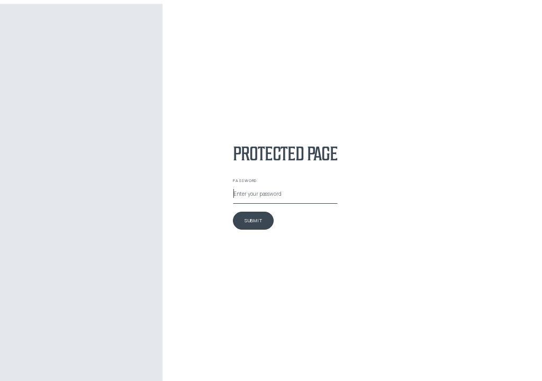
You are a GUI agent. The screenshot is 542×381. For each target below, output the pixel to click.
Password (245, 180)
